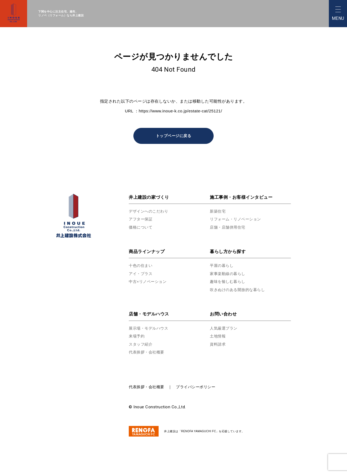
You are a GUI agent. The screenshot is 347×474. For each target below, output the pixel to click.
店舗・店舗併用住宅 (229, 227)
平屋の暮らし (222, 265)
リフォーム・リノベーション (237, 219)
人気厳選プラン (224, 328)
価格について (141, 227)
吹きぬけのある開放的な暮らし (239, 289)
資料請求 (218, 344)
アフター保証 (141, 219)
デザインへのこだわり (150, 211)
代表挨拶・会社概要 (148, 352)
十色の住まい (141, 265)
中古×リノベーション (149, 281)
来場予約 (137, 336)
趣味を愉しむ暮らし (229, 281)
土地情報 (218, 336)
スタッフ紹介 (141, 344)
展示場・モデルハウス (150, 328)
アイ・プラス (141, 273)
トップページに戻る (173, 136)
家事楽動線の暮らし (229, 273)
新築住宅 (218, 211)
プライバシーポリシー (195, 387)
